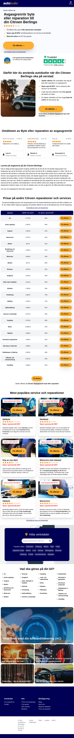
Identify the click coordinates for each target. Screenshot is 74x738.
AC (4, 574)
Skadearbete (61, 574)
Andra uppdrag (7, 577)
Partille (31, 554)
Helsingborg (49, 550)
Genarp (40, 550)
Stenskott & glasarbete (61, 578)
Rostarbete (43, 593)
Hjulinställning (25, 593)
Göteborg (38, 546)
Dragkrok (24, 577)
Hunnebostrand (40, 554)
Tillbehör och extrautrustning (62, 594)
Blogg (40, 702)
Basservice (45, 501)
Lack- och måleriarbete (43, 578)
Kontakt (6, 704)
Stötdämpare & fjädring (62, 589)
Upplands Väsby (18, 550)
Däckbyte (44, 419)
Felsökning (24, 590)
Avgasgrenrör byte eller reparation (21, 189)
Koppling (42, 574)
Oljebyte (6, 501)
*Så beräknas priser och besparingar (15, 52)
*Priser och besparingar (28, 702)
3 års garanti (25, 704)
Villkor (40, 720)
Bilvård (5, 597)
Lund (34, 550)
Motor (41, 583)
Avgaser (5, 581)
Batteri (5, 584)
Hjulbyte (6, 419)
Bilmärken (24, 709)
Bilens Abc (42, 704)
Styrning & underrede (61, 584)
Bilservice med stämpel (50, 460)
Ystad (58, 546)
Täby (52, 546)
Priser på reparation (44, 709)
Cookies (46, 720)
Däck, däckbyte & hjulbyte (26, 582)
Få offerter (65, 218)
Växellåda (60, 599)
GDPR (54, 720)
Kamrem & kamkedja (27, 597)
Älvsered (58, 550)
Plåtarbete (43, 590)
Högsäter (51, 554)
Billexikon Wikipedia (44, 706)
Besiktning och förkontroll (7, 589)
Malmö (46, 546)
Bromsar (24, 574)
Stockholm (29, 546)
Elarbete (23, 586)
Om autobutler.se (9, 702)
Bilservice (6, 593)
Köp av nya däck (10, 460)
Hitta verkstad (25, 706)
